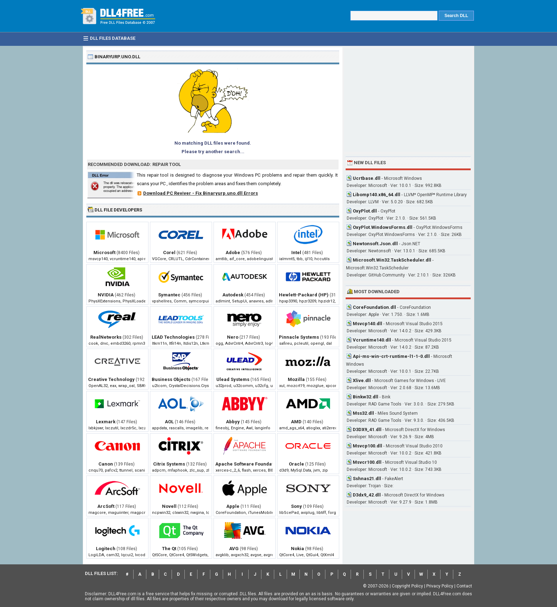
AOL (169, 421)
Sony (296, 506)
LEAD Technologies (173, 337)
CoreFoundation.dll (374, 307)
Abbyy (233, 421)
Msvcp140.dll (367, 323)
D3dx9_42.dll (367, 495)
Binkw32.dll (365, 396)
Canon (105, 464)
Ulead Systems (232, 379)
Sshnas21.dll (367, 478)
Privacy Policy (439, 586)
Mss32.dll (363, 413)
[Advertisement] (408, 100)
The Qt (169, 548)
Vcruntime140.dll (372, 340)
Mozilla (296, 379)
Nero (232, 337)
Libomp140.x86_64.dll (376, 194)
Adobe (233, 252)
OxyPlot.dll (365, 211)
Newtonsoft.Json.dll (375, 243)
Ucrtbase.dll (366, 178)
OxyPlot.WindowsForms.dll (382, 227)
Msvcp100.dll (367, 445)
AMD (296, 421)
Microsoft (104, 252)
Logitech (105, 548)
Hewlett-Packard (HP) (304, 294)
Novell (169, 506)
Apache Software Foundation (247, 464)
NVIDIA (106, 294)
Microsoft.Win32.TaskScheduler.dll (392, 260)
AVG (234, 548)
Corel (169, 252)
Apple (232, 506)
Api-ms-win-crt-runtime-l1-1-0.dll (391, 356)
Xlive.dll (362, 380)
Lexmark (105, 421)
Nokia (297, 548)
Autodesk (232, 294)
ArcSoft (105, 506)
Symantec (169, 294)
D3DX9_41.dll (367, 429)
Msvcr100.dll (367, 462)
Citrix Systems (169, 464)
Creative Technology (111, 379)
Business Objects (171, 379)
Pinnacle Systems (299, 337)
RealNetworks (105, 337)
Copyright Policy (407, 586)
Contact (464, 586)
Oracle (296, 464)
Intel (296, 252)
